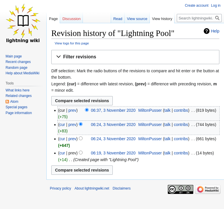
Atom (14, 102)
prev (72, 110)
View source (137, 19)
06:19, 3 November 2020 (113, 153)
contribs (181, 110)
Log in (216, 5)
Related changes (19, 96)
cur (62, 124)
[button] (135, 57)
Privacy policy (60, 188)
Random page (16, 68)
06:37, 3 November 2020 (113, 110)
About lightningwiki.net (91, 188)
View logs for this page (72, 43)
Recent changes (18, 62)
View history (162, 19)
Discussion (71, 19)
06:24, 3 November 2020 (113, 124)
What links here (18, 90)
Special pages (16, 107)
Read (117, 19)
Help (215, 31)
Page (53, 19)
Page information (19, 113)
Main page (14, 56)
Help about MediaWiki (22, 73)
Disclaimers (122, 188)
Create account (196, 5)
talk (167, 110)
